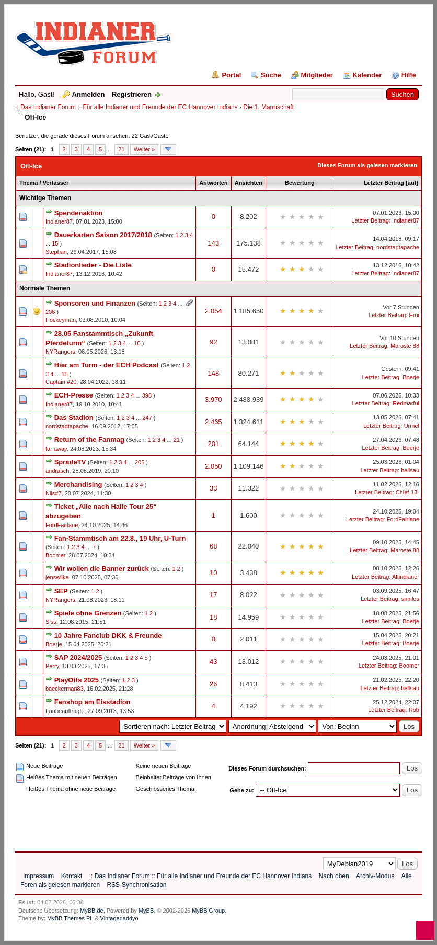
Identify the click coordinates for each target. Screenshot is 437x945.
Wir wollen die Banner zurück (101, 569)
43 (213, 662)
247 (147, 418)
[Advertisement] (205, 820)
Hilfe (408, 75)
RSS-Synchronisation (136, 885)
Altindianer (405, 577)
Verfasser (56, 183)
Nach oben (334, 876)
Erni (414, 315)
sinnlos (410, 599)
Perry (52, 666)
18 (213, 617)
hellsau (410, 470)
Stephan (56, 252)
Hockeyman (60, 320)
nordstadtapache (397, 247)
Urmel (411, 426)
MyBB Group (208, 910)
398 (147, 395)
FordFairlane (61, 525)
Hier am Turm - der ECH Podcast (106, 365)
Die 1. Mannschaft (268, 107)
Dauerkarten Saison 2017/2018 (103, 235)
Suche (271, 75)
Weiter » (144, 149)
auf (412, 183)
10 (137, 343)
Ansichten (248, 183)
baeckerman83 (64, 688)
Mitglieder (317, 75)
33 (213, 488)
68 (213, 546)
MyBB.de (92, 910)
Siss (50, 622)
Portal (231, 75)
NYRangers (60, 351)
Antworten (213, 183)
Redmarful (406, 403)
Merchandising (78, 484)
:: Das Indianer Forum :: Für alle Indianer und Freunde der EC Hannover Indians (126, 107)
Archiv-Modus (375, 876)
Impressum (38, 876)
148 (213, 373)
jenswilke (57, 577)
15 (55, 243)
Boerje (410, 377)
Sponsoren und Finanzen (94, 303)
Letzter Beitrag (384, 183)
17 (213, 595)
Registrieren (132, 94)
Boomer (55, 555)
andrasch (57, 471)
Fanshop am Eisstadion (92, 702)
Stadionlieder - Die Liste (93, 265)
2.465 (213, 422)
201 (213, 444)
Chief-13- (407, 492)
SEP (61, 591)
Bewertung (300, 183)
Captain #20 (60, 382)
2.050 (213, 466)
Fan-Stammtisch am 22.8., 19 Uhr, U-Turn (120, 538)
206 (50, 312)
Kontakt (72, 876)
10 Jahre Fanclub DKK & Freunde (108, 635)
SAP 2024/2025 (78, 657)
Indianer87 (59, 221)
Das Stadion (74, 418)
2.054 (213, 311)
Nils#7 (53, 493)
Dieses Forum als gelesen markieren (367, 165)
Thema (28, 183)
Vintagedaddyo (119, 918)
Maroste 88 (404, 346)
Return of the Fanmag (89, 440)
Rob (414, 710)
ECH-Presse (73, 395)
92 (213, 342)
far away (56, 449)
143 (213, 243)
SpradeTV (70, 462)
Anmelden (88, 94)
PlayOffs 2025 (76, 680)
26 (213, 684)
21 (121, 149)
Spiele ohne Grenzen (88, 613)
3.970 (213, 399)
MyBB (146, 910)
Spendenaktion (78, 213)
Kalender (367, 75)
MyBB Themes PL (70, 918)
